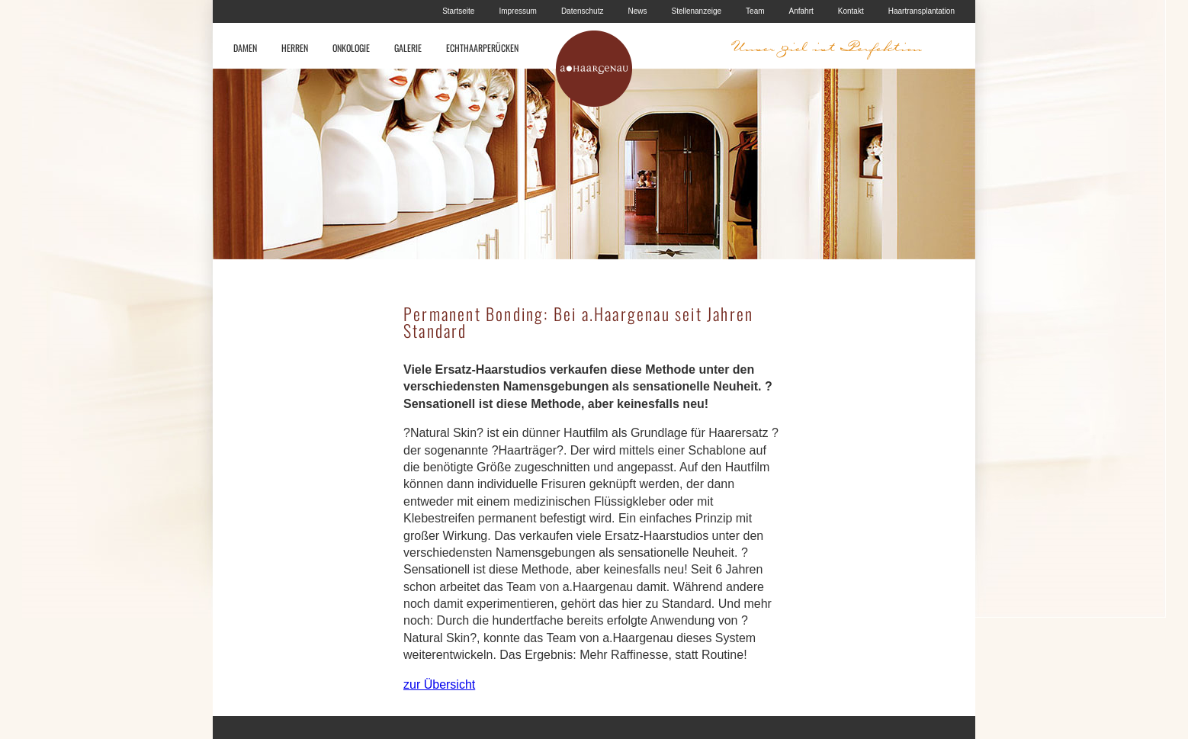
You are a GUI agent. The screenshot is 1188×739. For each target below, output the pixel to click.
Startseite (458, 11)
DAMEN (245, 47)
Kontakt (851, 11)
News (637, 11)
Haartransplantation (921, 11)
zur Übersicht (439, 684)
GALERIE (408, 47)
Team (755, 11)
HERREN (294, 47)
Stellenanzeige (696, 11)
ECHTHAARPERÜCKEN (482, 47)
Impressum (517, 11)
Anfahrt (801, 11)
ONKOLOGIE (351, 47)
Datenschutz (582, 11)
